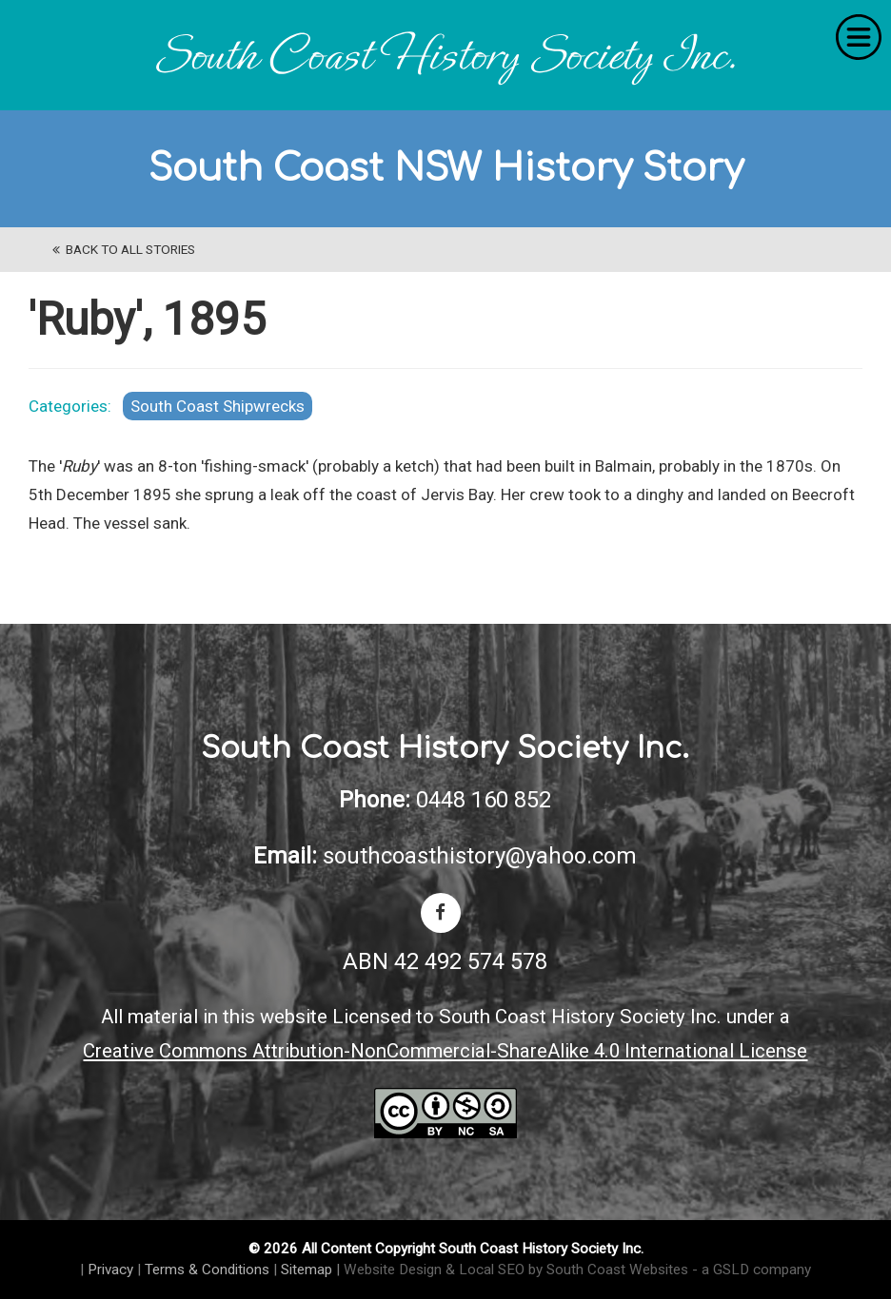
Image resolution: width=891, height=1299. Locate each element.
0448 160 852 (483, 799)
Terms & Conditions (207, 1269)
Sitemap (306, 1269)
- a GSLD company (751, 1269)
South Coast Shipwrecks (217, 406)
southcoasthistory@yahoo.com (480, 856)
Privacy (110, 1269)
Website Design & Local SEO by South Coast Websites (516, 1269)
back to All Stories (123, 249)
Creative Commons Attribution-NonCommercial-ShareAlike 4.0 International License (445, 1050)
